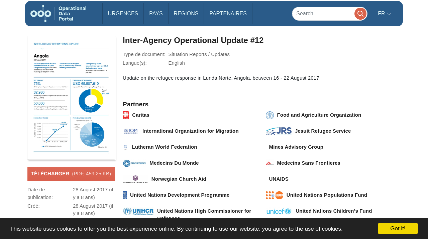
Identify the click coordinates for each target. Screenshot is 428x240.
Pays (156, 13)
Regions (186, 13)
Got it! (397, 228)
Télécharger (71, 174)
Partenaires (227, 13)
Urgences (123, 13)
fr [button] (382, 13)
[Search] (329, 13)
